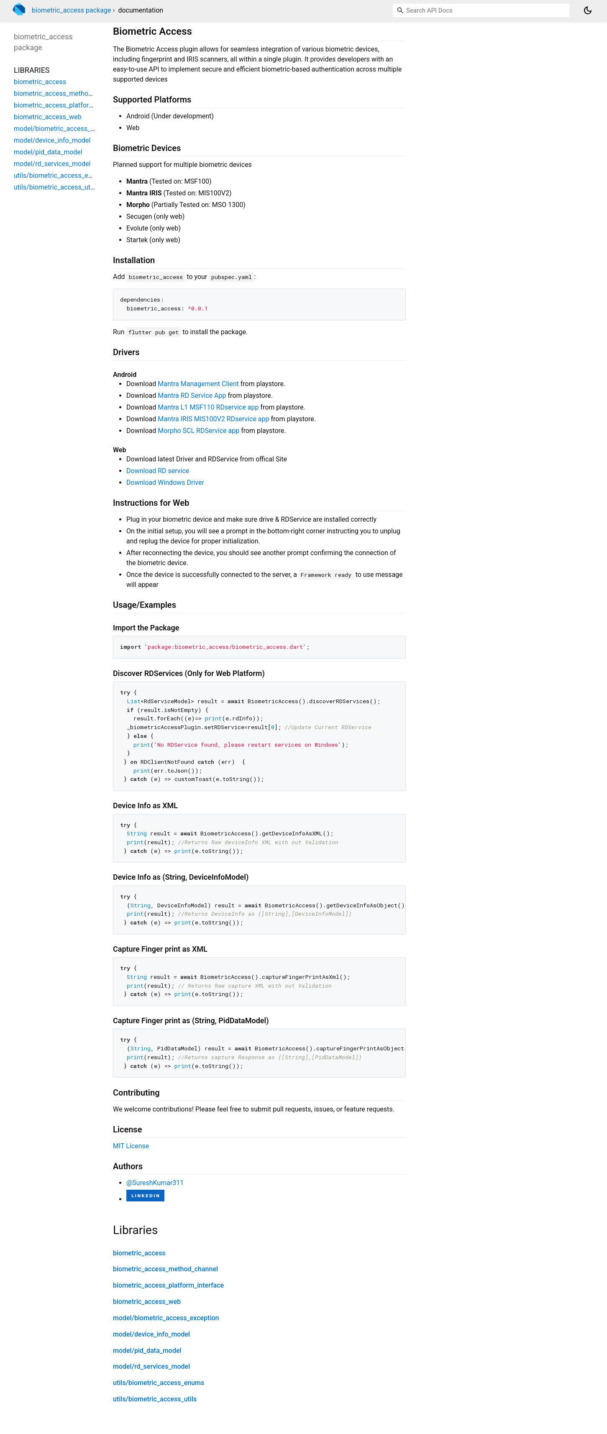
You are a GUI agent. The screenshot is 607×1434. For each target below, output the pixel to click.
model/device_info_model (151, 1334)
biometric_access (139, 1253)
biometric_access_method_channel (165, 1269)
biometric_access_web (147, 1302)
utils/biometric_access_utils (155, 1399)
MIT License (131, 1146)
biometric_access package (71, 10)
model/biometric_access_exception (166, 1318)
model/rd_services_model (151, 1366)
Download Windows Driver (165, 483)
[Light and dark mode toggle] (587, 10)
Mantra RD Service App (192, 395)
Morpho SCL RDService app (198, 431)
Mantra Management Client (198, 384)
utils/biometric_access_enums (158, 1383)
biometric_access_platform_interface (168, 1285)
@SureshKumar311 (155, 1183)
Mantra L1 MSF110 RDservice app (208, 407)
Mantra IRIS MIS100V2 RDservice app (213, 419)
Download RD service (157, 471)
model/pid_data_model (147, 1351)
